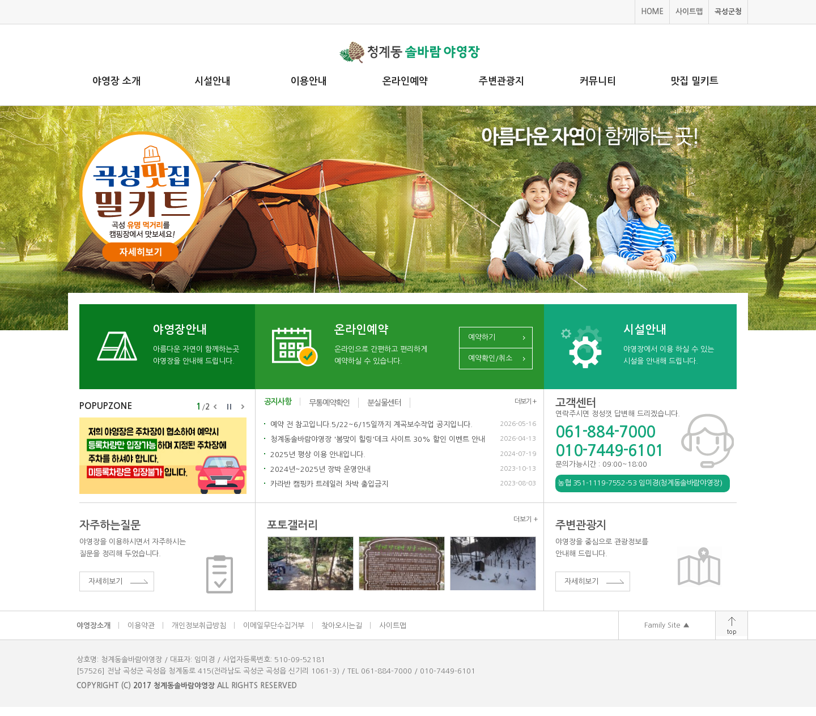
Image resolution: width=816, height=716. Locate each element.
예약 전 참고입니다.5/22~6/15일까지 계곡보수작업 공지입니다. (371, 424)
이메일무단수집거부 (273, 625)
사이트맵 (689, 11)
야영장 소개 (116, 81)
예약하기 (481, 337)
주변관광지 (501, 81)
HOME (652, 11)
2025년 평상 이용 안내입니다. (318, 454)
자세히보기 (105, 581)
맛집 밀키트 (694, 81)
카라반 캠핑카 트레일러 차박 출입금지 (329, 484)
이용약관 (141, 625)
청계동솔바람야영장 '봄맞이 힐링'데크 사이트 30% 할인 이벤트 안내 (377, 439)
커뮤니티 (598, 81)
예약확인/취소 (490, 358)
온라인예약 (405, 81)
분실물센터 (384, 403)
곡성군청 (728, 11)
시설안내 (212, 81)
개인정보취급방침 (199, 625)
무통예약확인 (329, 403)
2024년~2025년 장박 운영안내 (320, 469)
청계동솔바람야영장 (184, 685)
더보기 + (525, 401)
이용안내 (309, 81)
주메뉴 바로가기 (0, 0)
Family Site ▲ (667, 625)
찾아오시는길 (341, 625)
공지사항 (277, 402)
